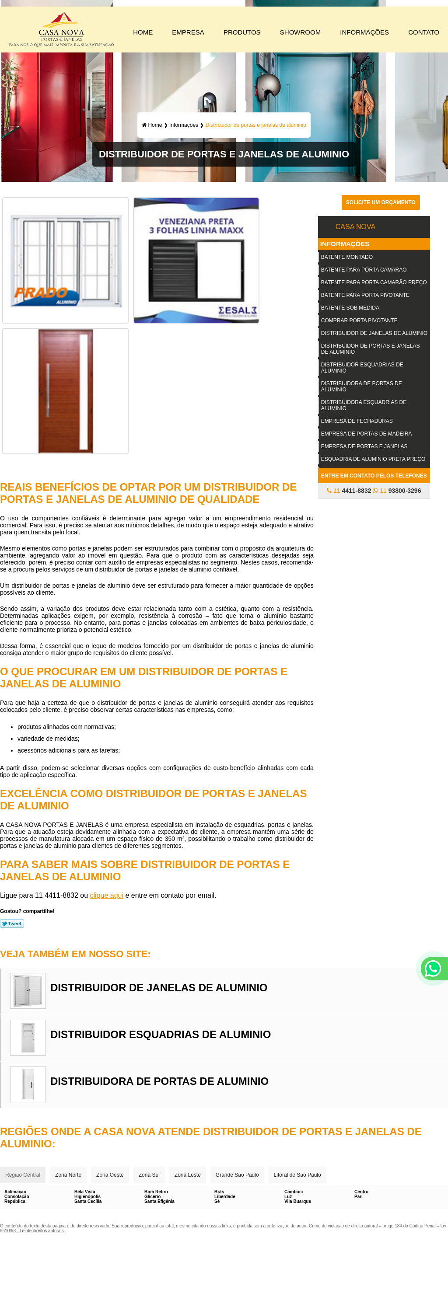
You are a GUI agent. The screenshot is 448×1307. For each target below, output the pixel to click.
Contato (423, 32)
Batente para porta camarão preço (374, 282)
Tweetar (12, 923)
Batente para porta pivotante (365, 295)
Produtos (242, 32)
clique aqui (107, 895)
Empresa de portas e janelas (364, 446)
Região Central (22, 1175)
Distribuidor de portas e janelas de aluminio (370, 349)
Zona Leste (188, 1175)
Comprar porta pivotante (359, 320)
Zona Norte (68, 1175)
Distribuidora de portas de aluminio (361, 386)
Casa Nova (355, 226)
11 (349, 490)
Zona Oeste (110, 1175)
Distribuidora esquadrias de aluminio (363, 405)
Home (143, 32)
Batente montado (347, 257)
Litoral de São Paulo (297, 1175)
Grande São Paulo (237, 1175)
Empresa (188, 32)
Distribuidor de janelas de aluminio (374, 333)
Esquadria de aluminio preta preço (373, 459)
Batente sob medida (350, 308)
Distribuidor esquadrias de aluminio (362, 368)
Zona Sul (149, 1175)
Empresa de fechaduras (357, 421)
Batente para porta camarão (364, 270)
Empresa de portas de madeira (366, 434)
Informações (364, 32)
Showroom (300, 32)
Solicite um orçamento (381, 202)
